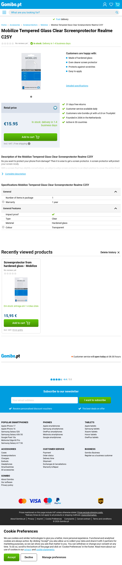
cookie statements (45, 549)
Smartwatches (7, 467)
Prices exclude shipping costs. (90, 512)
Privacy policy (7, 485)
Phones (47, 422)
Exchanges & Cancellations (54, 464)
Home (4, 25)
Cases (4, 453)
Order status (48, 455)
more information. (89, 515)
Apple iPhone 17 (8, 426)
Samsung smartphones (53, 429)
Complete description (13, 174)
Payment (47, 453)
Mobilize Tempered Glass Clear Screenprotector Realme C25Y (77, 25)
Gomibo (5, 475)
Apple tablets (90, 426)
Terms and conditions (102, 519)
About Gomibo (7, 479)
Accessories (15, 25)
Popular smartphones (14, 422)
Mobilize (44, 25)
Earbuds (4, 461)
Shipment (47, 461)
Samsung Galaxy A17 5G (12, 443)
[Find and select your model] (64, 12)
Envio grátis (18, 330)
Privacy (31, 519)
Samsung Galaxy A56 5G (12, 434)
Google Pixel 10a (8, 437)
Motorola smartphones (53, 434)
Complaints (69, 519)
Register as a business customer (98, 455)
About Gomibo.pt (17, 519)
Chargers (5, 458)
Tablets (89, 422)
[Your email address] (44, 400)
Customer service (53, 449)
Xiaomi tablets (91, 432)
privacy (27, 549)
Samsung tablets (92, 429)
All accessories (7, 470)
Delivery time (48, 458)
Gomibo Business (92, 453)
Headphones (6, 464)
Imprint (40, 519)
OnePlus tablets (91, 437)
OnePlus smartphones (52, 432)
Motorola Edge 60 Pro (10, 440)
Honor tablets (91, 434)
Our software (6, 482)
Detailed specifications (77, 85)
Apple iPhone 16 (8, 429)
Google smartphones (52, 437)
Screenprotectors (30, 25)
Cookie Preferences (53, 519)
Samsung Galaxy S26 (10, 432)
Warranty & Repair (50, 467)
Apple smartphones (51, 426)
